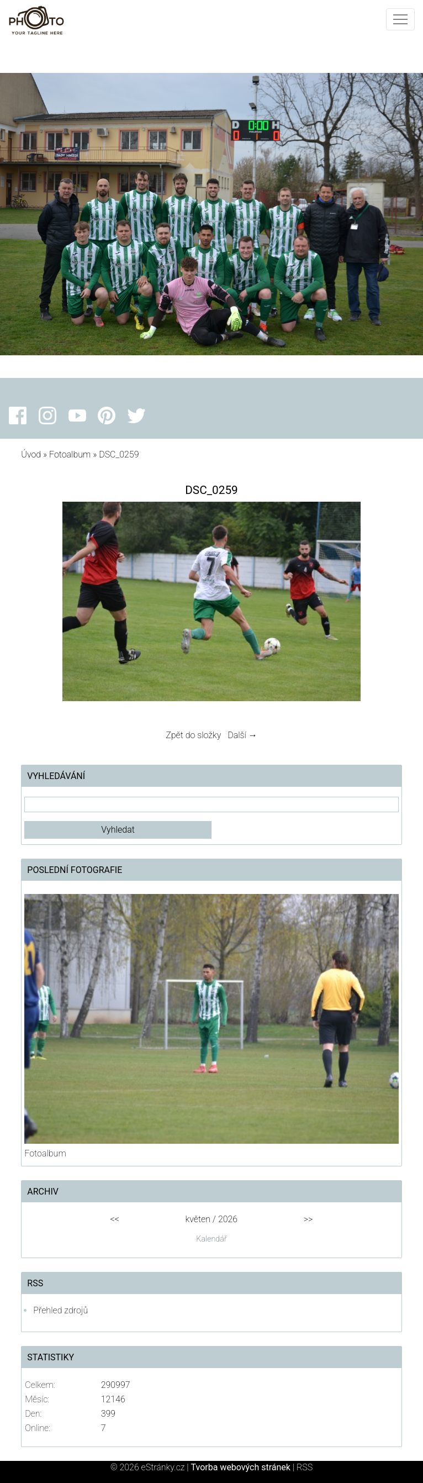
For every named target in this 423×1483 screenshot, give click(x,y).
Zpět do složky (193, 735)
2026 (227, 1219)
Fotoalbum (70, 454)
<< (114, 1219)
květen (198, 1219)
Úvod (31, 454)
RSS (305, 1467)
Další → (242, 735)
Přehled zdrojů (60, 1310)
